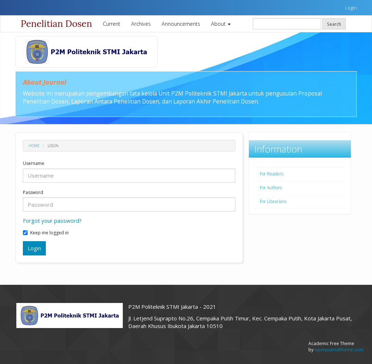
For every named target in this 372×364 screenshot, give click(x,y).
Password (33, 192)
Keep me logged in (46, 233)
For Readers (271, 174)
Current (111, 23)
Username (33, 163)
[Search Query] (287, 23)
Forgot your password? (52, 220)
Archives (141, 23)
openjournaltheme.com (339, 350)
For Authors (271, 188)
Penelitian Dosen (56, 23)
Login (351, 7)
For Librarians (273, 201)
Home (34, 145)
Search (334, 24)
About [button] (221, 23)
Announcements (181, 23)
